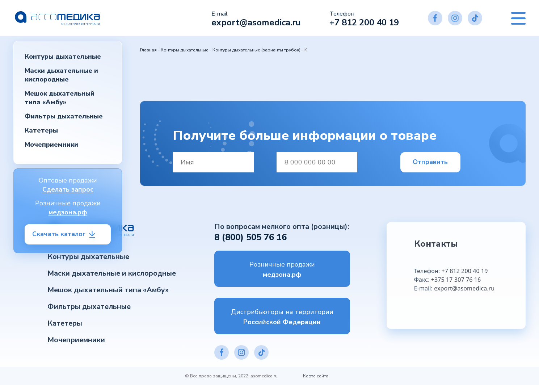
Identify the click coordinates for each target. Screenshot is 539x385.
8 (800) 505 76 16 (250, 237)
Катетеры (41, 130)
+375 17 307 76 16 (456, 280)
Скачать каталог (58, 234)
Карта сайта (315, 376)
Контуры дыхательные (63, 56)
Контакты (436, 244)
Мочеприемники (51, 144)
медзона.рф (68, 212)
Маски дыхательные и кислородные (61, 75)
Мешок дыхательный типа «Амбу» (59, 97)
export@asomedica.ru (256, 22)
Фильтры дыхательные (64, 116)
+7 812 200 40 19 (364, 22)
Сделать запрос (67, 189)
